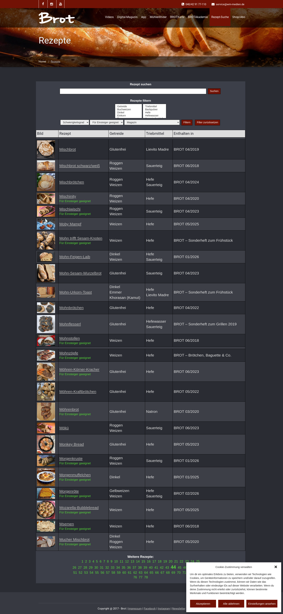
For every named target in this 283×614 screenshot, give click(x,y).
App (143, 17)
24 (192, 561)
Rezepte (55, 61)
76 (135, 577)
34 (118, 567)
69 (173, 572)
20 (170, 561)
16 (149, 561)
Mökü (64, 428)
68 (168, 572)
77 (140, 577)
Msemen (66, 524)
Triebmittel (154, 106)
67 (162, 572)
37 (134, 567)
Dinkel (128, 112)
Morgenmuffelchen (75, 475)
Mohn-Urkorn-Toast (75, 292)
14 (138, 561)
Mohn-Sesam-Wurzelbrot (80, 273)
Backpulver (154, 109)
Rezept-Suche (220, 17)
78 (146, 577)
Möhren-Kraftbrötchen (77, 391)
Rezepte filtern (140, 100)
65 (151, 572)
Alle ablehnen (231, 603)
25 (198, 561)
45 (179, 567)
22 (181, 561)
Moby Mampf (70, 224)
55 (97, 572)
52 (80, 572)
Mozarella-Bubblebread (79, 507)
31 (101, 567)
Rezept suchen (140, 84)
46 (185, 567)
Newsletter (178, 608)
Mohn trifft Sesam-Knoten (80, 238)
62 (135, 572)
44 (173, 567)
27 (80, 567)
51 (75, 572)
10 (116, 561)
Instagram (164, 608)
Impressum (135, 608)
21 (176, 561)
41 (156, 567)
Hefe (154, 112)
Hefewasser (154, 115)
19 (165, 561)
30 (96, 567)
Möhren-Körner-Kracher (79, 369)
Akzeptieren (203, 603)
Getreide (128, 106)
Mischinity (67, 196)
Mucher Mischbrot (74, 539)
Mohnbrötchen (71, 308)
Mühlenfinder (158, 17)
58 (113, 572)
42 (162, 567)
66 (157, 572)
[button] (276, 567)
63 (140, 572)
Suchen (214, 91)
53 (86, 572)
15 (143, 561)
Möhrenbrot (69, 409)
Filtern (186, 122)
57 (108, 572)
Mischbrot (67, 149)
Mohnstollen (69, 338)
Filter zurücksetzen (207, 122)
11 (121, 561)
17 (154, 561)
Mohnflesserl (70, 324)
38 (140, 567)
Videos (109, 17)
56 (102, 572)
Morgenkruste (70, 458)
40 (151, 567)
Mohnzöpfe (68, 353)
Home (42, 61)
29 (91, 567)
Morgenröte (69, 491)
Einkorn (128, 115)
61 (129, 572)
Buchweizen (128, 109)
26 (74, 567)
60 (124, 572)
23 (187, 561)
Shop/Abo (238, 17)
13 (132, 561)
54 (91, 572)
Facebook (150, 608)
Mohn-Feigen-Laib (74, 257)
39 (145, 567)
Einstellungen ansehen (262, 603)
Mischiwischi (69, 209)
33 (112, 567)
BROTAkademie (198, 17)
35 (123, 567)
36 (129, 567)
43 (167, 567)
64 (146, 572)
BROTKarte (177, 17)
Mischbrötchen (71, 182)
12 (127, 561)
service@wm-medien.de (230, 4)
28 (85, 567)
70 (179, 572)
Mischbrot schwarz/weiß (79, 166)
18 (160, 561)
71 (184, 572)
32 (107, 567)
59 (119, 572)
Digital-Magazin (127, 17)
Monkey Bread (71, 444)
